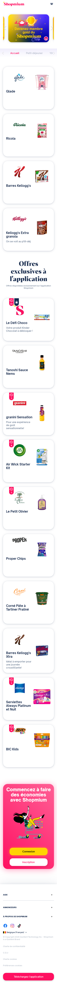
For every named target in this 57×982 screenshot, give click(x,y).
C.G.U (5, 953)
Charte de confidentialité (14, 946)
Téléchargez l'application (28, 976)
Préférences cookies (12, 965)
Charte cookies (10, 959)
